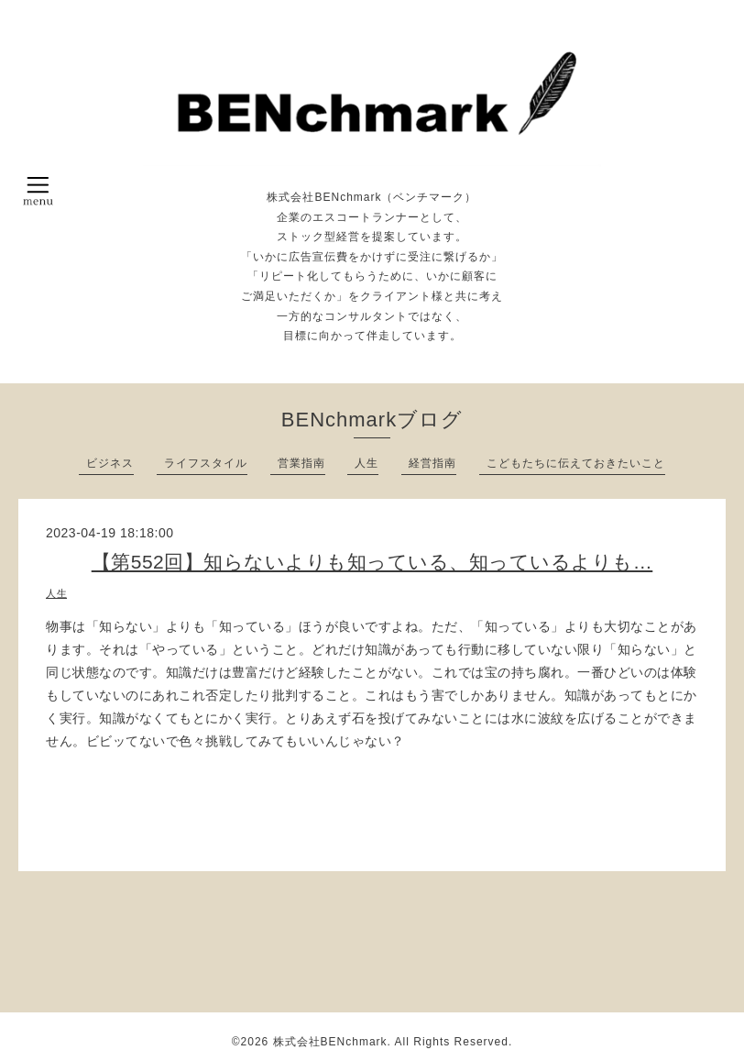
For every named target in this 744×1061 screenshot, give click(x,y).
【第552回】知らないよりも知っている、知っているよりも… (372, 561)
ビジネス (110, 463)
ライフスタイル (205, 463)
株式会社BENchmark (330, 1041)
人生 (366, 463)
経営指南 (432, 463)
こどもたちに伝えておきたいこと (576, 463)
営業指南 (301, 463)
